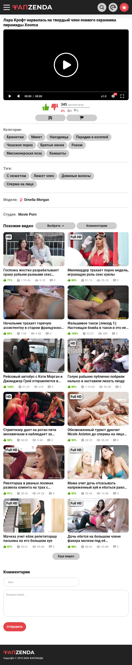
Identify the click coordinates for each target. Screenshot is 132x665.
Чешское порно (20, 145)
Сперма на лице (20, 184)
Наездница (59, 137)
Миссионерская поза (24, 153)
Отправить (15, 626)
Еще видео (66, 556)
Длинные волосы (76, 176)
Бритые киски (52, 145)
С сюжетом (16, 176)
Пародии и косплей (92, 137)
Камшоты (58, 153)
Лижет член (44, 176)
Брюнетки (15, 137)
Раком (77, 145)
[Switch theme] (124, 7)
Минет (36, 137)
